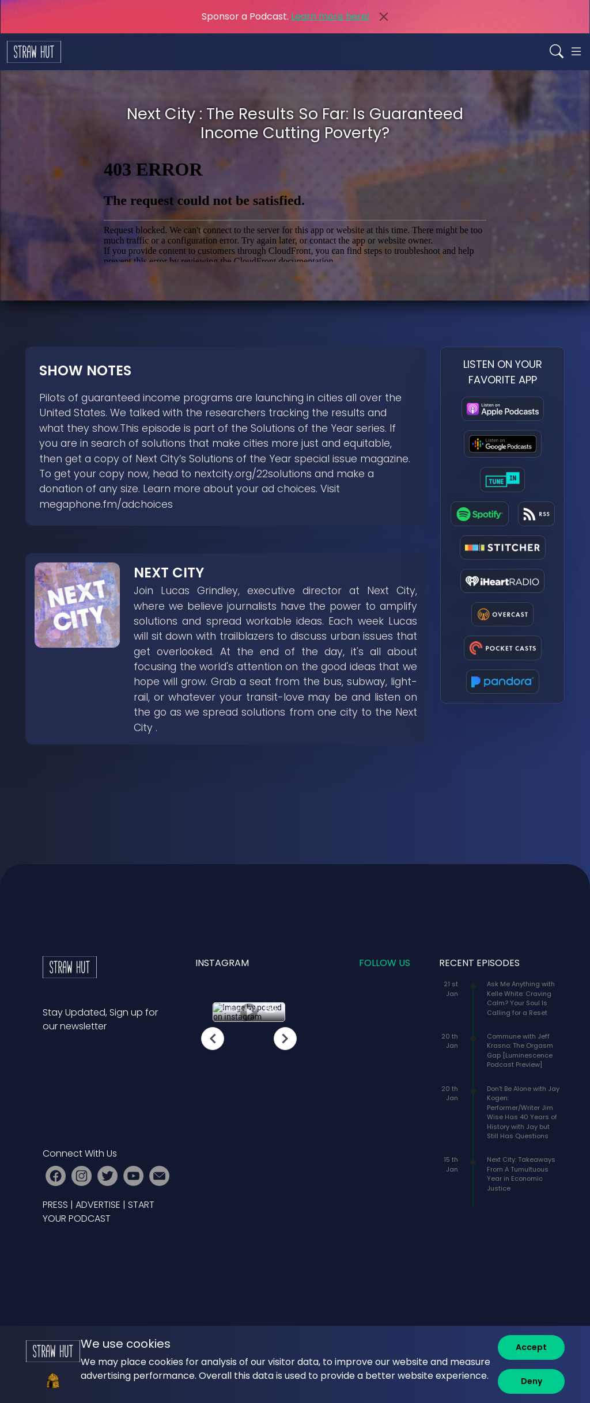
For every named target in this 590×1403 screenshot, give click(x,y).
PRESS (55, 1204)
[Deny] (531, 1381)
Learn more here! (330, 16)
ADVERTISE (97, 1204)
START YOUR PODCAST (98, 1211)
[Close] (383, 16)
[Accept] (531, 1347)
